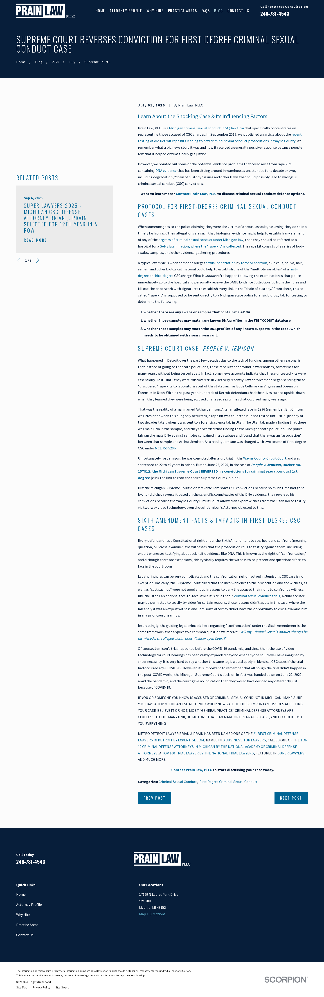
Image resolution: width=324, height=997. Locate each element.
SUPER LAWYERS (290, 753)
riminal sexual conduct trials (258, 596)
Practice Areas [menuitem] (182, 10)
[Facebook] (269, 860)
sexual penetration (221, 263)
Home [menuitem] (100, 10)
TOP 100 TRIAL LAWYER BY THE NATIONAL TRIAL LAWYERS (208, 753)
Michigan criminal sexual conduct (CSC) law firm (206, 128)
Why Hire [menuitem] (154, 10)
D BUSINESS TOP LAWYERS (244, 740)
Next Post (291, 798)
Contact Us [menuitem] (238, 10)
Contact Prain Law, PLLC (196, 193)
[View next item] (37, 209)
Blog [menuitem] (218, 10)
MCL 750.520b (165, 448)
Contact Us (25, 935)
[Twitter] (305, 860)
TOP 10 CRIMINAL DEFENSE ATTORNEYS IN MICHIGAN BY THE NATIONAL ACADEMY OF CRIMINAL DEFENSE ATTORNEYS (222, 746)
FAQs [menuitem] (206, 10)
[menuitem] (21, 987)
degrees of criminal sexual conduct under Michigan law (200, 239)
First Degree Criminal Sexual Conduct (229, 781)
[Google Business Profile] (293, 860)
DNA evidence (166, 170)
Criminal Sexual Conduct (178, 781)
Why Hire (23, 914)
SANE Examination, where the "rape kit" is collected (200, 246)
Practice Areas (27, 924)
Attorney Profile (29, 904)
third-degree (163, 275)
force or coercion (254, 263)
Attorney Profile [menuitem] (126, 10)
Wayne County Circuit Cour (265, 458)
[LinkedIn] (281, 860)
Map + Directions (152, 914)
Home (21, 894)
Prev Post (155, 798)
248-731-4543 (274, 13)
